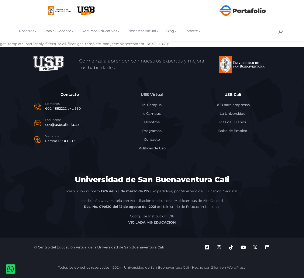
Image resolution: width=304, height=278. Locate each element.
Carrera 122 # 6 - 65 (60, 141)
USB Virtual (152, 94)
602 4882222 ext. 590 (63, 108)
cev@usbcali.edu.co (62, 125)
